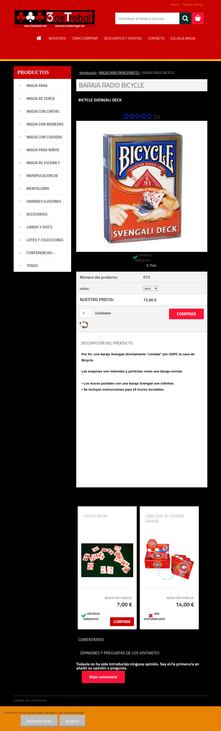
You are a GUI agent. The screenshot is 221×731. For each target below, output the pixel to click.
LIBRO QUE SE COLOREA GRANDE (164, 519)
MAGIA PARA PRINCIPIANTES (119, 72)
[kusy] (86, 313)
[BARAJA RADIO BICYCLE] (141, 123)
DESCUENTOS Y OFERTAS (123, 38)
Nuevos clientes (193, 4)
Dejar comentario (103, 677)
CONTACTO (156, 38)
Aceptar (72, 721)
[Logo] (55, 18)
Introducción (88, 72)
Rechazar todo (38, 721)
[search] (185, 18)
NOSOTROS (57, 38)
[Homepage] (39, 38)
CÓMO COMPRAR (85, 38)
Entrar (175, 4)
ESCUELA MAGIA (183, 38)
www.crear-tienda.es (64, 700)
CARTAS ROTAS (95, 516)
